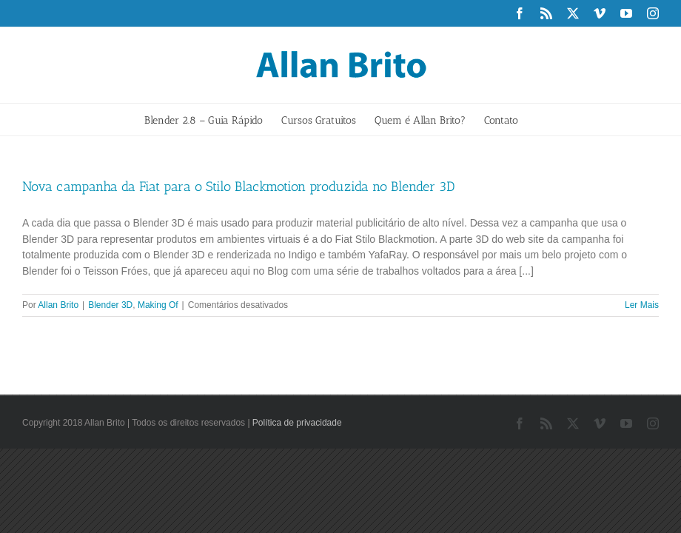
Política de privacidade (297, 423)
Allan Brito (58, 305)
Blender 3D (110, 305)
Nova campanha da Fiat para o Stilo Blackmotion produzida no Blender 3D (238, 186)
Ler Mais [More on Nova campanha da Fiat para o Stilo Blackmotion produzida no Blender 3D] (642, 305)
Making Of (158, 305)
